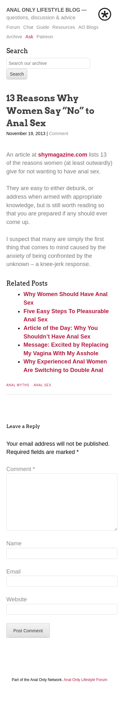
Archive (14, 36)
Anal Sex (42, 385)
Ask (29, 36)
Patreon (44, 36)
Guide (42, 27)
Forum (13, 27)
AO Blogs (88, 27)
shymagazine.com (62, 155)
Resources (63, 27)
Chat (28, 27)
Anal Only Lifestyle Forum (85, 690)
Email (13, 582)
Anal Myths (18, 385)
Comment (58, 133)
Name (14, 553)
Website (16, 609)
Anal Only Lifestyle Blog (43, 10)
